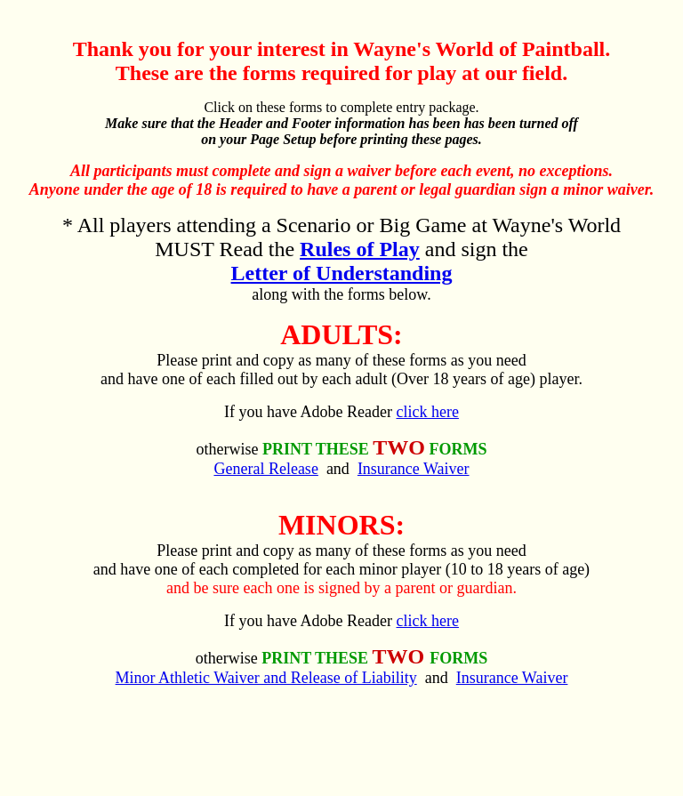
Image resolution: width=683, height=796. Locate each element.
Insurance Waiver (414, 469)
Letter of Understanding (342, 273)
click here (427, 412)
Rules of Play (360, 249)
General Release (265, 469)
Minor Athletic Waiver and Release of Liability (266, 678)
